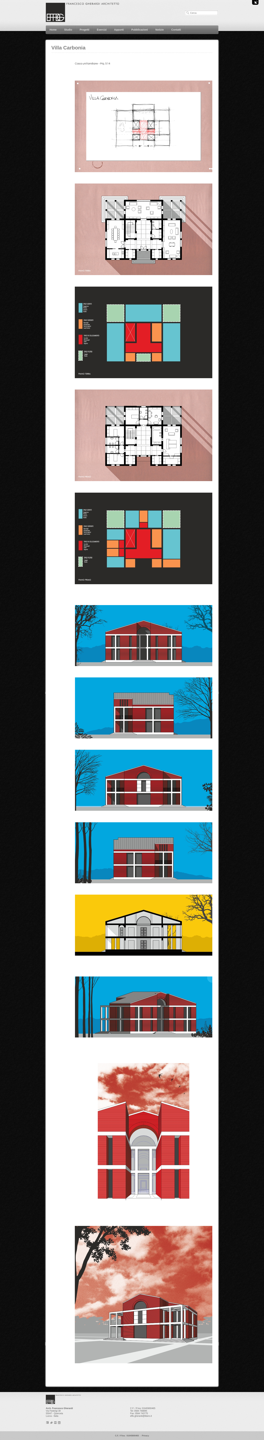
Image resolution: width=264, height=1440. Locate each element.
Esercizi (102, 29)
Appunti (119, 29)
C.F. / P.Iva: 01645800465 (127, 1436)
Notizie (159, 29)
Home (53, 29)
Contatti (176, 29)
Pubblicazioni (139, 29)
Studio (68, 29)
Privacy (145, 1436)
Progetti (84, 29)
